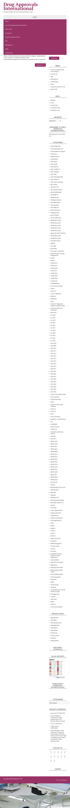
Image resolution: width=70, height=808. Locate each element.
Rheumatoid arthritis (57, 567)
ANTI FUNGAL (55, 172)
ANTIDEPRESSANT (56, 192)
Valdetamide (54, 728)
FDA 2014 (53, 358)
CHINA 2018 (54, 268)
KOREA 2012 (54, 480)
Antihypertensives (56, 200)
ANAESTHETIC (55, 156)
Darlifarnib (54, 633)
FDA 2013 (53, 356)
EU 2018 (53, 330)
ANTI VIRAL (54, 184)
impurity (53, 436)
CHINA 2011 (54, 263)
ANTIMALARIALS (56, 202)
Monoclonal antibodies (57, 500)
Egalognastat (54, 617)
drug (52, 301)
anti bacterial (54, 167)
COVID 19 (53, 291)
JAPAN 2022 (54, 477)
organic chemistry (56, 513)
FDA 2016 (53, 364)
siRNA (52, 582)
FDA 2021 (53, 376)
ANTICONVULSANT (56, 190)
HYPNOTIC (54, 429)
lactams (53, 485)
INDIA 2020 (54, 444)
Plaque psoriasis (55, 538)
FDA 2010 (53, 348)
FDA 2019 (53, 371)
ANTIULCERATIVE (56, 218)
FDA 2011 (53, 351)
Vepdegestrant (55, 625)
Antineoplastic (55, 205)
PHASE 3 (53, 536)
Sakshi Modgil (55, 730)
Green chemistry (55, 416)
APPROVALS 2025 (56, 236)
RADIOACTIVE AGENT (57, 562)
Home (7, 21)
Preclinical (53, 541)
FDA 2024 (53, 384)
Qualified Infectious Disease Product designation (56, 555)
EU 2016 (53, 325)
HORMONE (54, 424)
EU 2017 (53, 328)
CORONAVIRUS (55, 283)
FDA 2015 (53, 361)
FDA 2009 (53, 346)
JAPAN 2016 (54, 464)
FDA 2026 (53, 389)
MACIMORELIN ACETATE (58, 487)
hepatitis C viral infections (58, 419)
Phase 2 (53, 533)
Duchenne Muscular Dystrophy (56, 309)
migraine (53, 495)
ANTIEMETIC (54, 195)
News (6, 49)
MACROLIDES (55, 490)
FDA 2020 (53, 374)
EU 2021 (53, 335)
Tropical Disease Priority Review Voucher (58, 590)
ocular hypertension (57, 510)
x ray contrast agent (56, 607)
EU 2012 (53, 318)
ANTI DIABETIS (55, 169)
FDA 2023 (53, 381)
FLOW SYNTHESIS (56, 399)
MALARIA (53, 492)
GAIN (52, 402)
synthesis (53, 587)
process (53, 549)
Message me (9, 45)
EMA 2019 (53, 312)
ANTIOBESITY (55, 207)
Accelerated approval (57, 149)
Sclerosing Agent (56, 577)
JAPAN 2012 (54, 454)
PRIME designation (56, 543)
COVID (52, 288)
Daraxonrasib (55, 635)
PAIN (52, 523)
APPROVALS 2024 (56, 230)
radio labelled (55, 560)
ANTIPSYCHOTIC (56, 210)
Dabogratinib (55, 640)
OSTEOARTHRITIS (56, 520)
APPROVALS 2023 (56, 228)
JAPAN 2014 (54, 459)
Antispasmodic (55, 213)
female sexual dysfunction (58, 394)
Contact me (8, 33)
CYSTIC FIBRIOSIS (56, 294)
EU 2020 (53, 333)
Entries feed (54, 105)
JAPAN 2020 (54, 472)
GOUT (52, 414)
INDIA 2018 (54, 441)
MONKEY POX (55, 497)
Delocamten (54, 630)
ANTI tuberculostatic (57, 182)
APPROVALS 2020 (56, 220)
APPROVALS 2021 (56, 223)
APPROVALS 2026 (56, 238)
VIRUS (52, 602)
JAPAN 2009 (54, 451)
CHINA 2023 (54, 273)
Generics (53, 409)
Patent (53, 526)
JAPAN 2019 (54, 469)
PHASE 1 (53, 531)
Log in (52, 103)
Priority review (55, 546)
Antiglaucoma (55, 197)
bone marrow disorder (57, 251)
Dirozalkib (54, 620)
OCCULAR (53, 508)
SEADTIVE (53, 579)
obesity (53, 505)
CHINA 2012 (54, 265)
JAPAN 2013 (54, 457)
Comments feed (55, 108)
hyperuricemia (55, 427)
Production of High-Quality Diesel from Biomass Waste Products (58, 719)
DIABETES (54, 299)
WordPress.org (55, 110)
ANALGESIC (54, 161)
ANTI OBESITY (55, 179)
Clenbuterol (58, 723)
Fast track (53, 343)
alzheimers (54, 154)
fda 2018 (53, 369)
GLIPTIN (53, 411)
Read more (39, 65)
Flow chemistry (55, 397)
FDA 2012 (53, 353)
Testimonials (9, 53)
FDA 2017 (53, 366)
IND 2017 (53, 439)
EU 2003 (53, 315)
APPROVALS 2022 (56, 225)
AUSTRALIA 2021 (56, 241)
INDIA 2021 (54, 446)
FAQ (6, 41)
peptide (53, 528)
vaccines (53, 596)
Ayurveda (53, 246)
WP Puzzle (64, 780)
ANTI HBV (54, 174)
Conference (54, 281)
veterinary (54, 599)
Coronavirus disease (57, 286)
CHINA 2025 (54, 278)
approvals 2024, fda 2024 (58, 233)
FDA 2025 (53, 387)
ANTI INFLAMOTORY (57, 177)
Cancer (53, 258)
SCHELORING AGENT (57, 574)
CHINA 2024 (54, 276)
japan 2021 (54, 474)
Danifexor (53, 638)
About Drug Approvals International (16, 25)
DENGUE (53, 296)
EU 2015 (53, 323)
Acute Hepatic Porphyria (58, 151)
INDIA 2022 (54, 449)
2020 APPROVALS (56, 146)
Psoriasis (53, 551)
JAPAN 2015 (54, 462)
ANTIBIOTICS (55, 187)
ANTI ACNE (54, 164)
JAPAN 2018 (54, 467)
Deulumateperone (56, 623)
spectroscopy (54, 585)
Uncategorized (55, 594)
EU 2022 (53, 338)
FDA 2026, (53, 392)
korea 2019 (54, 482)
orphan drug (54, 515)
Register (53, 100)
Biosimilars (54, 248)
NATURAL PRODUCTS (57, 503)
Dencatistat (54, 628)
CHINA (53, 260)
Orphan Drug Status (57, 518)
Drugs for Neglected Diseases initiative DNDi (58, 305)
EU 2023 (53, 341)
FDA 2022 (53, 379)
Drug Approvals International (20, 6)
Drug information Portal (12, 37)
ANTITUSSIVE (55, 215)
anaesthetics (54, 159)
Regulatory (54, 565)
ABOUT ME (8, 29)
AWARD (53, 243)
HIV (52, 422)
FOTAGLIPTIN (61, 713)
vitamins (53, 604)
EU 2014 (53, 320)
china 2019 (54, 271)
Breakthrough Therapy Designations (57, 254)
